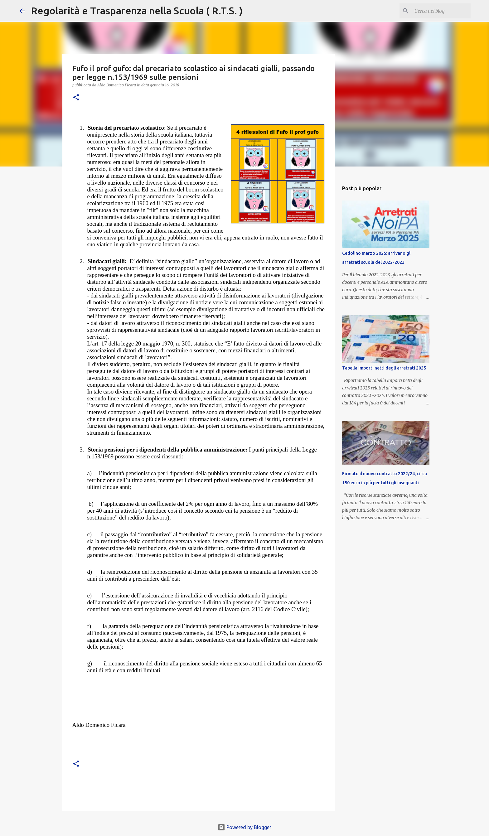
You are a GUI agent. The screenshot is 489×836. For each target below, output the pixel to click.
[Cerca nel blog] (438, 10)
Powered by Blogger (244, 827)
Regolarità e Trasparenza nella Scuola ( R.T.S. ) (137, 10)
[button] (76, 98)
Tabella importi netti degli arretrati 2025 (384, 367)
